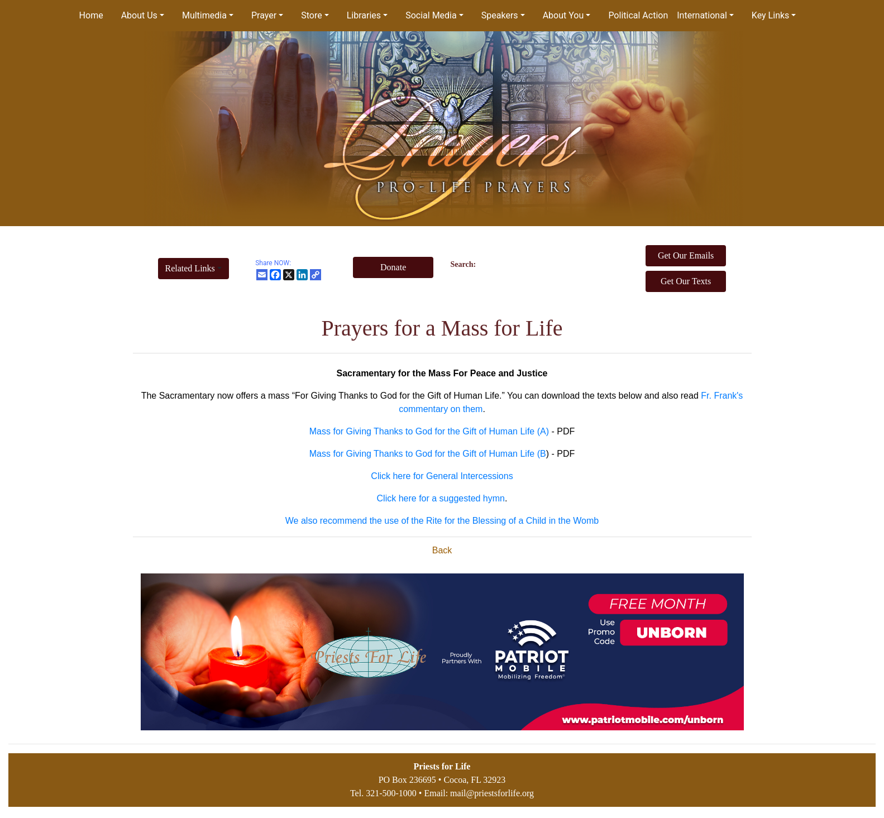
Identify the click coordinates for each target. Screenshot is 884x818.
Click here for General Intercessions (442, 476)
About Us (139, 15)
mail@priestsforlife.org (492, 793)
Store (311, 15)
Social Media (431, 15)
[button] (193, 268)
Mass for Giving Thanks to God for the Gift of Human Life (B (427, 453)
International (702, 15)
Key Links (770, 15)
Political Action (638, 15)
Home (91, 15)
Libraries (364, 15)
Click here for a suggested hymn (441, 498)
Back (442, 550)
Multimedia (204, 15)
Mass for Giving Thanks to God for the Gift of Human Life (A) (429, 431)
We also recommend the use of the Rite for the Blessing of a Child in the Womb (442, 520)
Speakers (499, 15)
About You (563, 15)
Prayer (263, 15)
